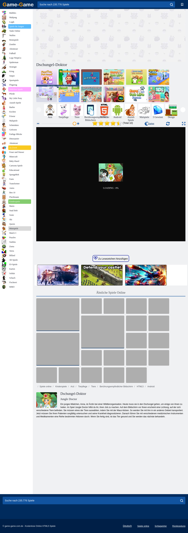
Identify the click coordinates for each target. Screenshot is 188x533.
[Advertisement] (74, 35)
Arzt (72, 386)
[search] (171, 4)
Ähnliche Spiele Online (111, 292)
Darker (149, 124)
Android (151, 386)
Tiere (93, 386)
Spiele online (45, 386)
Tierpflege (82, 386)
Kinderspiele (61, 386)
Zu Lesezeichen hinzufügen (111, 258)
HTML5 (140, 386)
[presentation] (38, 109)
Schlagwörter (161, 526)
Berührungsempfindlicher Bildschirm (116, 386)
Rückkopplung (178, 526)
